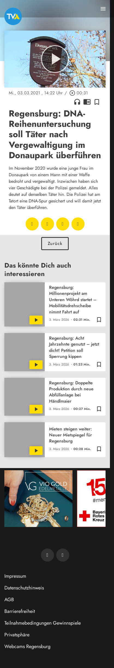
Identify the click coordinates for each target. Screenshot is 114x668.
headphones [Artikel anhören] (77, 102)
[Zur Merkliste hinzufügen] (96, 101)
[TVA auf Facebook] (47, 555)
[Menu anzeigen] (103, 8)
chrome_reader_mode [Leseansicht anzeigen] (87, 102)
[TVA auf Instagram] (62, 555)
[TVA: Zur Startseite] (13, 16)
